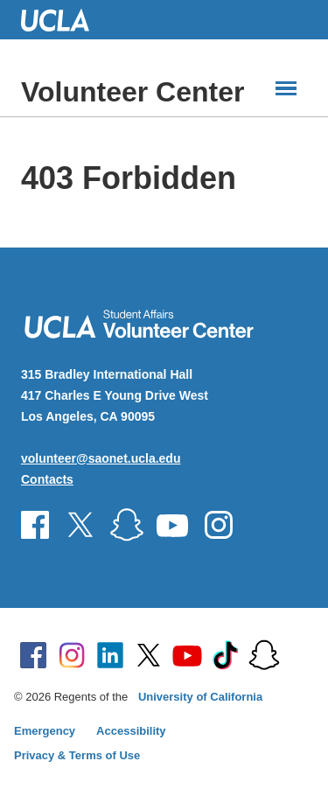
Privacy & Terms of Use (77, 755)
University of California (200, 696)
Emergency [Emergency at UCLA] (44, 730)
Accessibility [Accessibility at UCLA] (131, 730)
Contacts (47, 479)
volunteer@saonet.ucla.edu (100, 458)
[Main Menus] (286, 88)
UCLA (63, 19)
